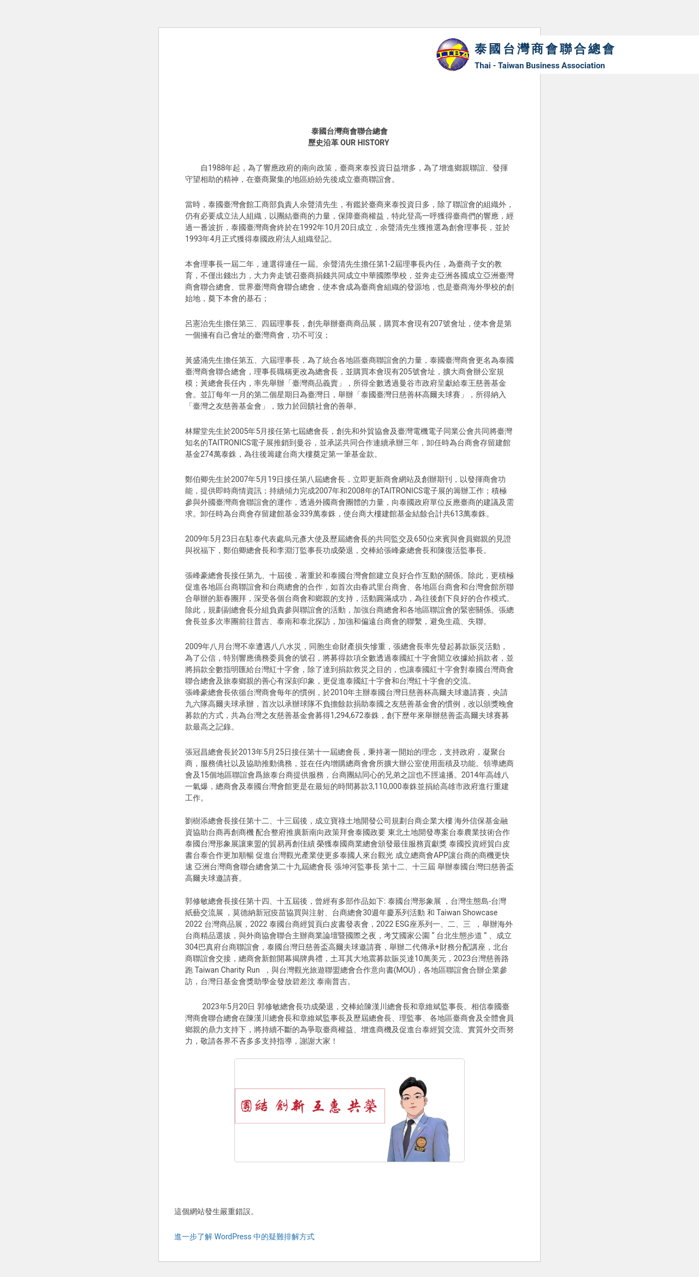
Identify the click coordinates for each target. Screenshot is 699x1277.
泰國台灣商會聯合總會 (546, 49)
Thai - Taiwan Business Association (540, 65)
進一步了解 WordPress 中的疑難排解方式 (244, 1236)
